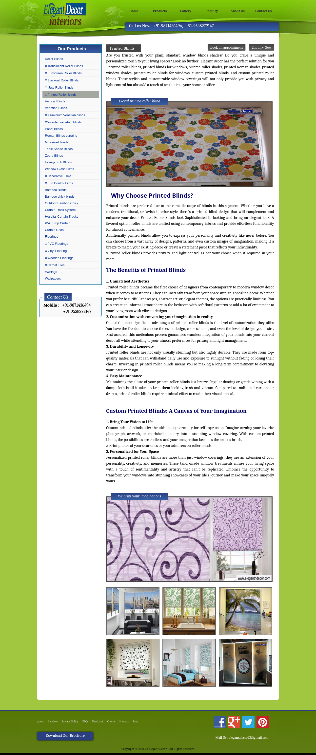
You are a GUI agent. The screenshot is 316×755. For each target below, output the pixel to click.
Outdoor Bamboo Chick (61, 203)
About (41, 724)
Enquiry (211, 11)
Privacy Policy (74, 724)
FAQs (92, 724)
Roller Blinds (54, 59)
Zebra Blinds (54, 155)
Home (133, 11)
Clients (121, 724)
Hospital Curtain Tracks (61, 216)
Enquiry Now (262, 47)
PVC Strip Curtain (57, 223)
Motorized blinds (56, 142)
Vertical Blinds (55, 101)
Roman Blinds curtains (61, 135)
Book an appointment (226, 47)
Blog (149, 724)
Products (160, 11)
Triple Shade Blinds (59, 149)
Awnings (51, 272)
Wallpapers (53, 278)
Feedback (106, 724)
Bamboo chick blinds (59, 196)
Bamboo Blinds (55, 190)
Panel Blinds (54, 129)
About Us (238, 11)
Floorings (51, 236)
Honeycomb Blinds (58, 162)
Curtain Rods (54, 230)
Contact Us (263, 11)
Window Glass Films (59, 169)
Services (55, 724)
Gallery (185, 11)
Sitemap (136, 724)
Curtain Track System (60, 210)
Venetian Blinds (56, 108)
